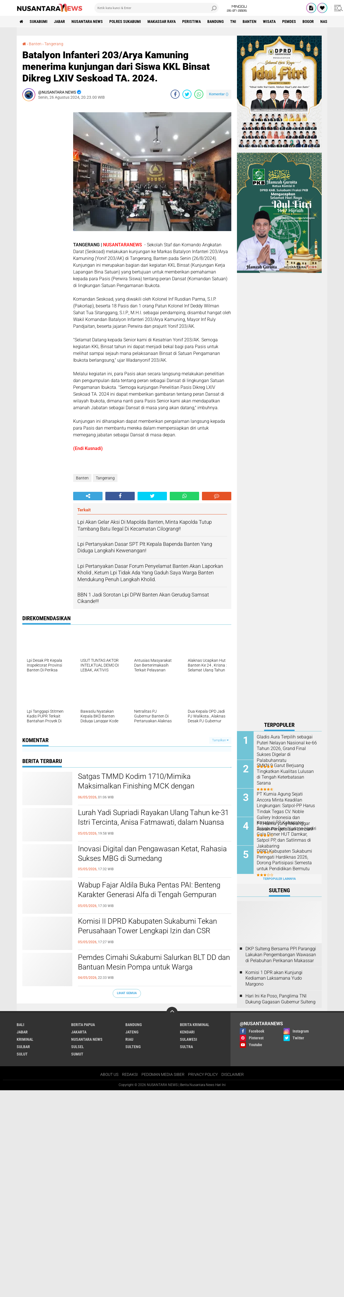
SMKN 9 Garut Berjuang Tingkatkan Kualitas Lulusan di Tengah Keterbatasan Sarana (285, 774)
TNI (233, 21)
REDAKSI (130, 1074)
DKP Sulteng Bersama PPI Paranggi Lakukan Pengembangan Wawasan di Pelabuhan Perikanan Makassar (280, 954)
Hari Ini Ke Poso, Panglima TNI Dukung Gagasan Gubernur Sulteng (280, 999)
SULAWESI (188, 1039)
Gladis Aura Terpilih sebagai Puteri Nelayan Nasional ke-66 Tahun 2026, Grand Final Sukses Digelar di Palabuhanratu (287, 748)
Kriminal (25, 1039)
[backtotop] (172, 1012)
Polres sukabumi (125, 21)
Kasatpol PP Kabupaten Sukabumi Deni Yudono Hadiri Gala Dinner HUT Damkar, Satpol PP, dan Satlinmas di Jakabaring (286, 834)
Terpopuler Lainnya (279, 879)
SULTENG (133, 1046)
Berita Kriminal (194, 1024)
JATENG (131, 1032)
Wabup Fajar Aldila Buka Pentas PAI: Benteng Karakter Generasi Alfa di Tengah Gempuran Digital (149, 894)
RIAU (129, 1039)
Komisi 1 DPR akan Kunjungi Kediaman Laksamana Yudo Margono (273, 978)
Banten (249, 21)
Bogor (308, 21)
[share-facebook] (175, 94)
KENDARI (187, 1032)
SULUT (22, 1054)
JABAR (59, 21)
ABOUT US (109, 1074)
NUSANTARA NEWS (87, 21)
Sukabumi (38, 21)
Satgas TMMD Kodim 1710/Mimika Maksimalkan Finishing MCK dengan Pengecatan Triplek (136, 786)
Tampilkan (220, 740)
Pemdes (289, 21)
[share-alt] (88, 496)
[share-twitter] (186, 94)
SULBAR (23, 1046)
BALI (20, 1024)
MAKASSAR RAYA (161, 21)
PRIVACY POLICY (203, 1074)
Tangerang (53, 44)
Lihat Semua (127, 993)
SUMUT (77, 1054)
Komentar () (218, 94)
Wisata (269, 21)
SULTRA (186, 1046)
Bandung (215, 21)
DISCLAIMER (232, 1074)
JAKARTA (78, 1032)
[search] (156, 8)
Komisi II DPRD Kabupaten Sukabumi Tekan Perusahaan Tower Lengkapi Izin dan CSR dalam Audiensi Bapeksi (147, 931)
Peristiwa (191, 21)
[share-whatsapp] (198, 94)
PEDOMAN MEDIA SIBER (162, 1074)
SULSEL (77, 1046)
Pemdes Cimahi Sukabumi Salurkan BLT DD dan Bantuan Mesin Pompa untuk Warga (154, 962)
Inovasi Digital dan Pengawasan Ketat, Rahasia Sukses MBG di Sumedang (152, 853)
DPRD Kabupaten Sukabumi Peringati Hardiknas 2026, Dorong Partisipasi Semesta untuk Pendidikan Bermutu (284, 859)
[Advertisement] (45, 190)
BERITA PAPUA (83, 1024)
